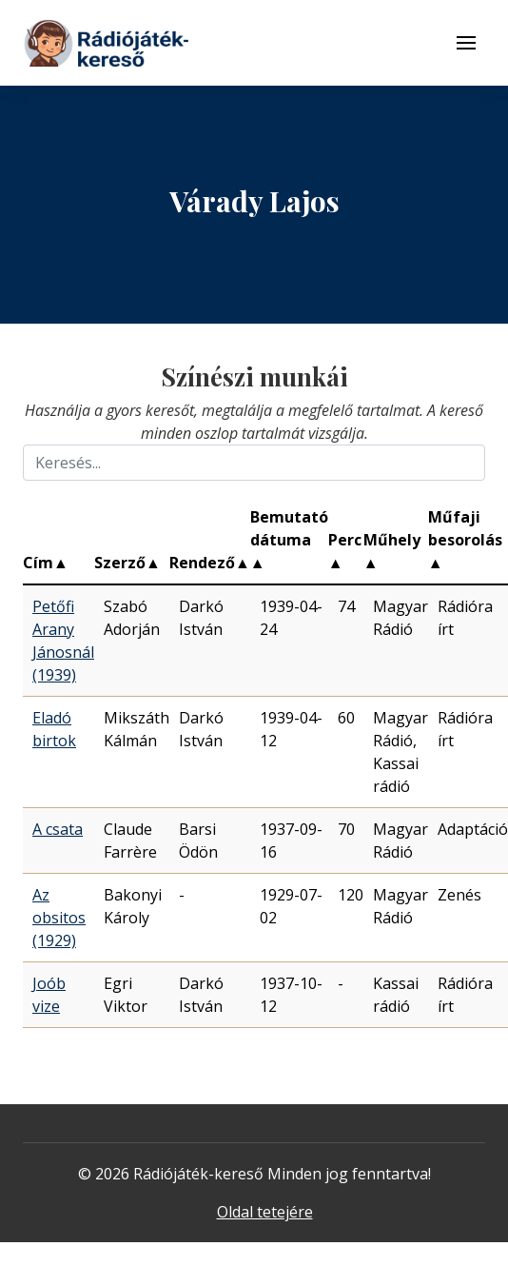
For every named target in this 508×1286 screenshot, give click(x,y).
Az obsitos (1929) (59, 917)
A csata (57, 829)
